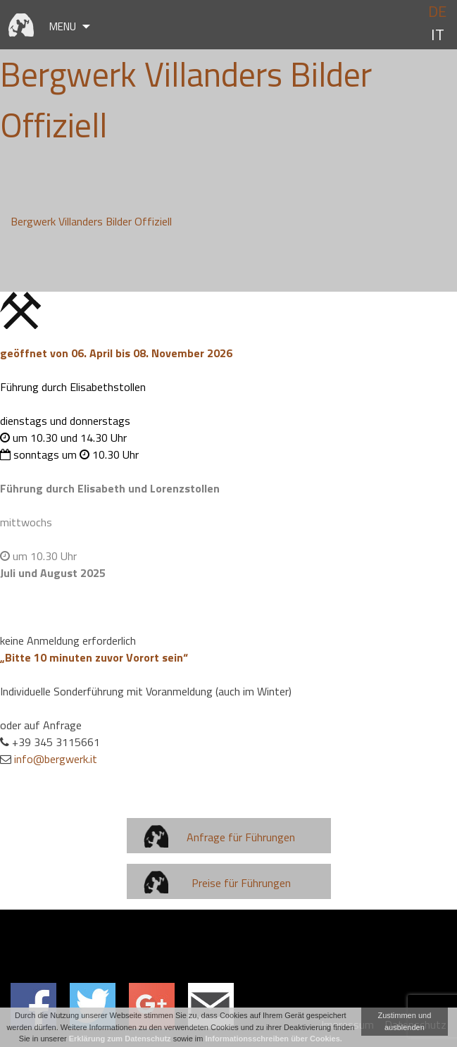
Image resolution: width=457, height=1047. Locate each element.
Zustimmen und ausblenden (404, 1021)
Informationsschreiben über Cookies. (274, 1038)
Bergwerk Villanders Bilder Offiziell (91, 221)
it (437, 35)
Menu (62, 26)
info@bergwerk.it (55, 758)
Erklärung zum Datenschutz (120, 1038)
